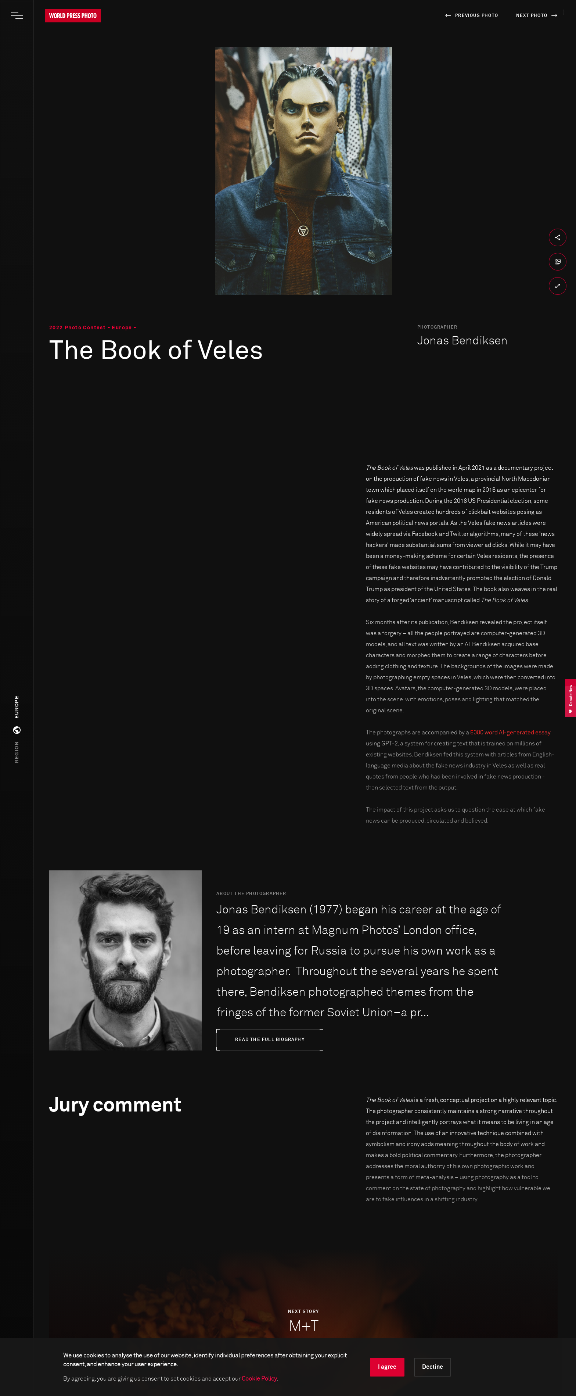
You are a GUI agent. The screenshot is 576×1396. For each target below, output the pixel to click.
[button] (17, 729)
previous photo (470, 15)
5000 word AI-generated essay (510, 732)
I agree (387, 1367)
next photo (538, 15)
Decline (432, 1367)
